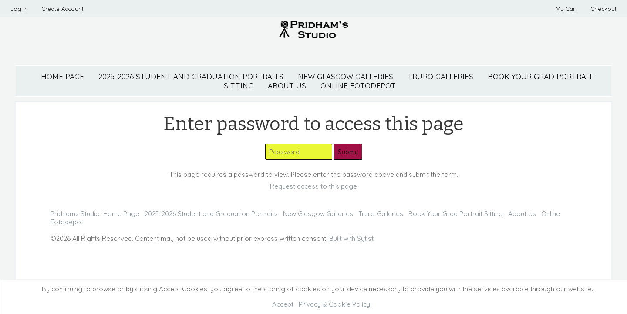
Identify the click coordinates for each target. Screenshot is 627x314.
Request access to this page (313, 186)
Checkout (603, 8)
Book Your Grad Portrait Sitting (455, 213)
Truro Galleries (440, 76)
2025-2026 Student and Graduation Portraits (190, 76)
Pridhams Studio (75, 213)
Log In (19, 8)
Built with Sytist (351, 238)
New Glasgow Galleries (345, 76)
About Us (522, 213)
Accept (282, 304)
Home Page (62, 76)
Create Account (62, 8)
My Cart (567, 8)
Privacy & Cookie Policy (334, 304)
